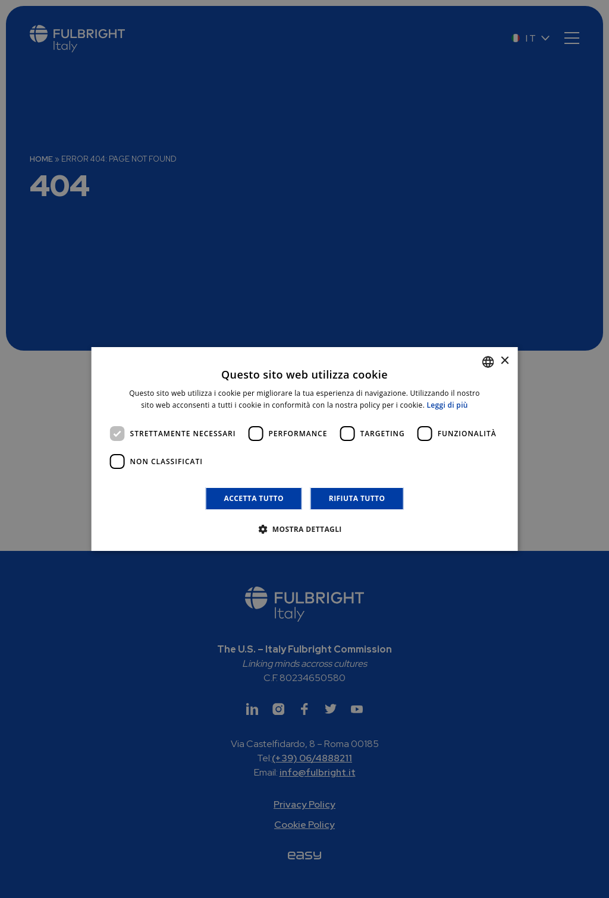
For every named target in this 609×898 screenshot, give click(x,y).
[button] (304, 529)
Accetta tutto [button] (254, 498)
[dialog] (305, 449)
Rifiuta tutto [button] (357, 498)
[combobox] (488, 362)
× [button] (504, 361)
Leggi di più (447, 405)
